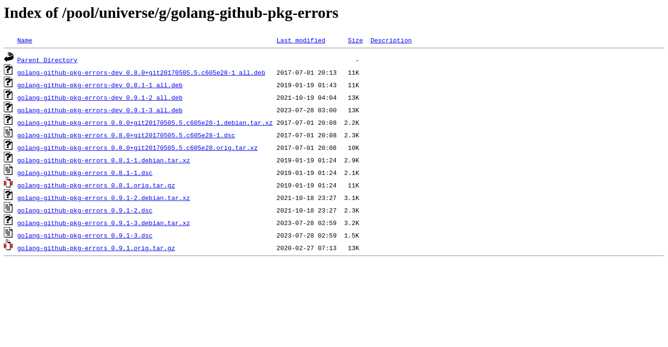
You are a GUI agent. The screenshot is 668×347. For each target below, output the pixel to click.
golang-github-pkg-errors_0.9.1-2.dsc (85, 210)
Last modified (300, 40)
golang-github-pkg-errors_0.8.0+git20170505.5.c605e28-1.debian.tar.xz (145, 122)
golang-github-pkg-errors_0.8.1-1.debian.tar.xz (103, 160)
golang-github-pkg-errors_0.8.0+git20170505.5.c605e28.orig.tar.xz (137, 147)
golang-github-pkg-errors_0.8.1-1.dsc (85, 172)
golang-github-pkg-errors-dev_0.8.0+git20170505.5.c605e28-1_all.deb (141, 72)
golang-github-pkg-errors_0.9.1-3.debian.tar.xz (103, 222)
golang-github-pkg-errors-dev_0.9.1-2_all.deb (100, 97)
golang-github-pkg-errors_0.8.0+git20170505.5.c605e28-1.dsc (126, 135)
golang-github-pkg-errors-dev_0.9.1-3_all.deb (100, 110)
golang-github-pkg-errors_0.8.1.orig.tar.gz (96, 185)
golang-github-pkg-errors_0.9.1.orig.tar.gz (96, 247)
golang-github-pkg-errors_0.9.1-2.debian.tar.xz (103, 197)
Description (391, 40)
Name (24, 40)
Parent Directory (47, 59)
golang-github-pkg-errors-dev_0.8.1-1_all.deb (100, 84)
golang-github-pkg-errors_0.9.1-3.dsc (85, 235)
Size (355, 40)
